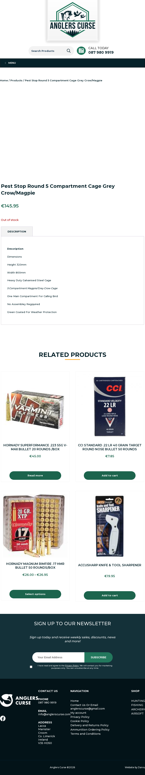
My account (78, 712)
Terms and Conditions (85, 733)
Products (16, 80)
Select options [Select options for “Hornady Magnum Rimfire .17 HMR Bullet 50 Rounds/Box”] (35, 594)
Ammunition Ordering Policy (90, 729)
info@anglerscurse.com (54, 714)
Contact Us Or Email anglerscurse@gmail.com (87, 706)
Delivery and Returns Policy (89, 725)
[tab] (17, 231)
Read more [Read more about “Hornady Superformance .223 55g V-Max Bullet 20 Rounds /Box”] (35, 475)
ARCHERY (138, 709)
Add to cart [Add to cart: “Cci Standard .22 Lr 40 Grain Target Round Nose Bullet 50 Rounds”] (110, 475)
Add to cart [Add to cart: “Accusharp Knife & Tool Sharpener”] (110, 595)
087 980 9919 (101, 52)
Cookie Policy (79, 721)
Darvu (141, 767)
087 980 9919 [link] (47, 702)
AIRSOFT (137, 713)
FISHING (137, 705)
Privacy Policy (72, 665)
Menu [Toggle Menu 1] (10, 62)
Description (17, 231)
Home (4, 80)
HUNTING (138, 701)
